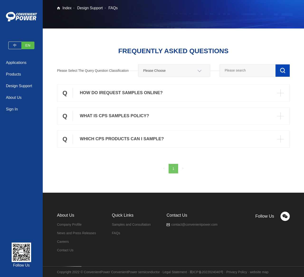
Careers (63, 241)
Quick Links (123, 214)
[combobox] (174, 72)
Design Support (19, 86)
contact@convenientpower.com (194, 223)
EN (28, 45)
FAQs (114, 8)
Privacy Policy (236, 271)
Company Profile (69, 223)
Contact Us (65, 249)
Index (67, 8)
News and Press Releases (76, 232)
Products (13, 74)
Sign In (12, 109)
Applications (16, 63)
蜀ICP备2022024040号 (206, 271)
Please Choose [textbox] (154, 72)
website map (259, 271)
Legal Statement (175, 271)
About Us (14, 98)
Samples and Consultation (131, 223)
